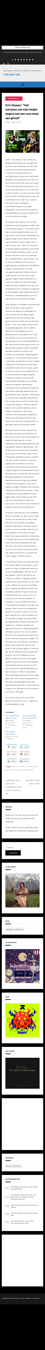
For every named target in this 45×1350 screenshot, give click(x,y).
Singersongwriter (27, 770)
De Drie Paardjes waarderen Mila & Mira (24, 1214)
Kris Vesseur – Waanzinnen (10, 732)
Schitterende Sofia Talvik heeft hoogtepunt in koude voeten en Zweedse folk (13, 787)
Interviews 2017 (14, 99)
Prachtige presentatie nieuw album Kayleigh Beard (22, 52)
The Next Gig (11, 74)
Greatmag (28, 1298)
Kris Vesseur (15, 770)
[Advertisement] (22, 22)
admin (7, 122)
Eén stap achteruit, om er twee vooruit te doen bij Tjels (22, 1222)
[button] (4, 64)
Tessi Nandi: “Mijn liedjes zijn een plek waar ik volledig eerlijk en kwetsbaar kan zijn (23, 1197)
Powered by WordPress (10, 1298)
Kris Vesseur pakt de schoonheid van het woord (30, 718)
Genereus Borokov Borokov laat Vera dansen (25, 1206)
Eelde (7, 770)
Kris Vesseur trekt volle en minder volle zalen (12, 718)
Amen (14, 766)
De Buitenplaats (31, 766)
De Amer (20, 766)
